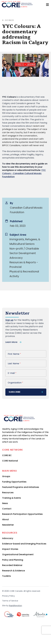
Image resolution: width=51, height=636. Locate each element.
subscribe (26, 391)
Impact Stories (10, 549)
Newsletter (8, 524)
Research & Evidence (13, 570)
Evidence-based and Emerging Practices (24, 543)
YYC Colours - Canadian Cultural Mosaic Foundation (24, 173)
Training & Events (11, 497)
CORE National (10, 460)
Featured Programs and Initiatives (20, 487)
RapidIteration (15, 605)
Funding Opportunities (14, 481)
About (5, 519)
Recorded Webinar (12, 565)
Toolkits (6, 576)
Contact (6, 508)
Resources (8, 492)
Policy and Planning (12, 559)
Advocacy (7, 538)
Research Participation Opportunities (22, 514)
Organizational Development (18, 554)
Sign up (9, 320)
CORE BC (7, 455)
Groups (6, 476)
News (5, 503)
